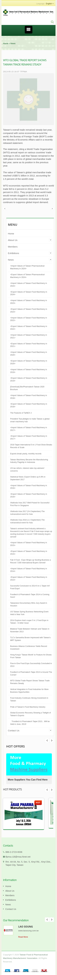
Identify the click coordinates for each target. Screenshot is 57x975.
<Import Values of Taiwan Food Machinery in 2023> (28, 301)
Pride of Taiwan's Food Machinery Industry (27, 707)
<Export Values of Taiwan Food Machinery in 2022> (28, 327)
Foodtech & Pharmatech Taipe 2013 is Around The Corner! (31, 673)
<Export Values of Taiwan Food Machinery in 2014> (28, 578)
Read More (23, 937)
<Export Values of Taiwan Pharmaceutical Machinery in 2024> (27, 276)
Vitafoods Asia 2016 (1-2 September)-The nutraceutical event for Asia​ (27, 521)
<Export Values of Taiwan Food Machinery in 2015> (28, 552)
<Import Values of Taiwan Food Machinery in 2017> (28, 428)
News (13, 43)
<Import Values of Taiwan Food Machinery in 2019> (28, 370)
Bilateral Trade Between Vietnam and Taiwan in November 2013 (29, 630)
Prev (51, 740)
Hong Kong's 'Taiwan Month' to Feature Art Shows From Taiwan (31, 656)
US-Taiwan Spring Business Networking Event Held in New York (29, 613)
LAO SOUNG (25, 926)
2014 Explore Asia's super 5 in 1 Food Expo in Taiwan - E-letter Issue (29, 621)
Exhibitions (13, 253)
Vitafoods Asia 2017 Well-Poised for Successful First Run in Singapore (29, 504)
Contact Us (13, 730)
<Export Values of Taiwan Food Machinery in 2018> (28, 405)
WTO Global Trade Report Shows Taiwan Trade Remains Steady (30, 682)
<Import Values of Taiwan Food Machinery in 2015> (28, 544)
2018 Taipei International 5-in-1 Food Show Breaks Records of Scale (31, 446)
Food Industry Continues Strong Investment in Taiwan (29, 699)
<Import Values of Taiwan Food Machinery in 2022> (28, 319)
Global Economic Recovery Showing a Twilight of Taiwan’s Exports (30, 714)
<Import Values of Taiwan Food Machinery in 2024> (28, 284)
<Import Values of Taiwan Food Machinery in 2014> (28, 570)
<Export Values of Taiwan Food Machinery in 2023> (28, 310)
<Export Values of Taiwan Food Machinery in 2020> (28, 362)
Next (47, 740)
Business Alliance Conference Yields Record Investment (28, 647)
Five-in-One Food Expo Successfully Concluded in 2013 (31, 664)
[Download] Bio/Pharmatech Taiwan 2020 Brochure (27, 388)
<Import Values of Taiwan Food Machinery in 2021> (28, 336)
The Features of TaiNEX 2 (21, 413)
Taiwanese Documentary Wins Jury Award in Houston (28, 604)
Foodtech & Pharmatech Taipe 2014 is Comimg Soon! (29, 595)
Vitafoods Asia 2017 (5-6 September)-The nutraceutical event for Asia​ (27, 512)
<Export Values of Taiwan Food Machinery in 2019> (28, 379)
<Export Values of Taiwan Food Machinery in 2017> (28, 437)
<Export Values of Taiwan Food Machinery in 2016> (28, 495)
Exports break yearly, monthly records (25, 454)
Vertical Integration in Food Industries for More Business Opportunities (29, 690)
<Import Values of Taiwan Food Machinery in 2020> (28, 353)
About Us (12, 240)
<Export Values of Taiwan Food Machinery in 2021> (28, 345)
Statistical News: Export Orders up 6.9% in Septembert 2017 (27, 478)
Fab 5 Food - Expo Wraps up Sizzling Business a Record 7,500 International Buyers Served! (30, 561)
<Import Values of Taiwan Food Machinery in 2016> (28, 486)
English (49, 4)
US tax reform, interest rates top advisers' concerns (27, 469)
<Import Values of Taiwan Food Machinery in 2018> (28, 396)
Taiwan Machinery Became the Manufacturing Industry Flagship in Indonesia (29, 461)
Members (12, 246)
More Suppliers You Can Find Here (28, 779)
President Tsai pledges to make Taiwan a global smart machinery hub (30, 420)
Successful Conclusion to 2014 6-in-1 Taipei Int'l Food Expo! (30, 587)
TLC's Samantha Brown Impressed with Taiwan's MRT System (30, 639)
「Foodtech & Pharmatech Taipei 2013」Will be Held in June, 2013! (30, 722)
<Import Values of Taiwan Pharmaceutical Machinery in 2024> (27, 267)
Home (5, 43)
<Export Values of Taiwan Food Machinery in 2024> (28, 293)
